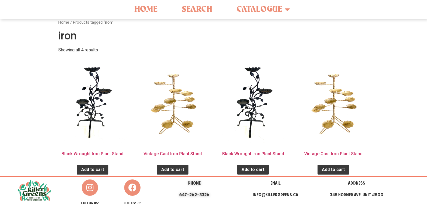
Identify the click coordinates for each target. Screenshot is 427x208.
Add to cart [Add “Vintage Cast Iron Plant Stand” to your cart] (172, 169)
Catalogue (263, 9)
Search (197, 9)
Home (145, 9)
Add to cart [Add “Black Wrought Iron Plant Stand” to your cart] (92, 169)
